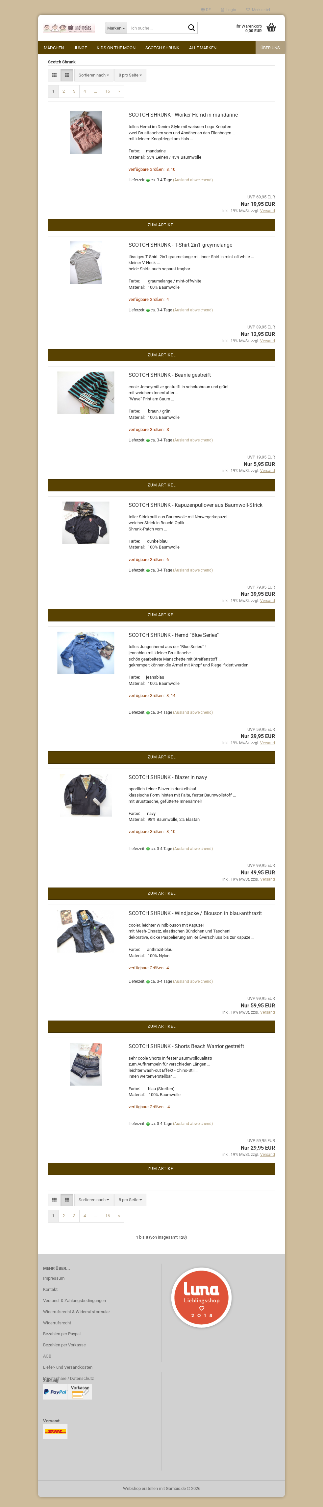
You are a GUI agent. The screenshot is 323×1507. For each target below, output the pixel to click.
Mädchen (54, 47)
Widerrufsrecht (57, 1332)
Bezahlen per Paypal (62, 1343)
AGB (47, 1365)
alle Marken (202, 47)
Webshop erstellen (140, 1498)
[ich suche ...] (116, 28)
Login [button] (228, 10)
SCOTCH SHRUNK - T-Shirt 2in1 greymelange (180, 255)
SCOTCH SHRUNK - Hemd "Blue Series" (174, 645)
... (95, 101)
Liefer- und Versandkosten (67, 1377)
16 (107, 101)
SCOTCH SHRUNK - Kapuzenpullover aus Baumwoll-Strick (195, 515)
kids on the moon (116, 47)
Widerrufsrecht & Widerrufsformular (76, 1321)
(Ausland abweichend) (193, 190)
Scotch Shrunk (162, 47)
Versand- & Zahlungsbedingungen (74, 1310)
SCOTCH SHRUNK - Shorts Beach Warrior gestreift (186, 1056)
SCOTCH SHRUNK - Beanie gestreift (170, 385)
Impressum (53, 1288)
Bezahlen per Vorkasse (64, 1354)
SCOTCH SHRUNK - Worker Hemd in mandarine (183, 125)
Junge (80, 47)
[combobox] (93, 85)
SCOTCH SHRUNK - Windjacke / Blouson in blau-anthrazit (195, 923)
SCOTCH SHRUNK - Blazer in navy (168, 787)
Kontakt (50, 1299)
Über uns (270, 47)
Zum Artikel (162, 235)
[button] (206, 10)
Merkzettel (258, 10)
